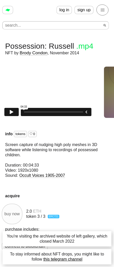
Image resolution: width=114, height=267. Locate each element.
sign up (84, 10)
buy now (12, 214)
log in (64, 10)
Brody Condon (34, 52)
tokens (20, 134)
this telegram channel (62, 259)
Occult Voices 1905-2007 (42, 175)
